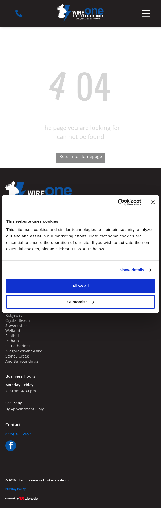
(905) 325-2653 (18, 433)
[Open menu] (146, 13)
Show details (132, 270)
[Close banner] (153, 202)
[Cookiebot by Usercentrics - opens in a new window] (117, 202)
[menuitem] (15, 489)
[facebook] (10, 446)
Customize (80, 302)
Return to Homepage (80, 156)
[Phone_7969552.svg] (18, 16)
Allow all (80, 286)
